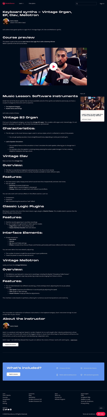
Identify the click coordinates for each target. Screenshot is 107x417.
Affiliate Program (60, 399)
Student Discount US (35, 401)
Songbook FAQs (85, 397)
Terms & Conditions (87, 401)
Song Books (6, 399)
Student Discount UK (35, 399)
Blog (30, 395)
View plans (32, 3)
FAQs (82, 395)
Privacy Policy (85, 403)
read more (74, 340)
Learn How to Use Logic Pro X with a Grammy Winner (92, 115)
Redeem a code (85, 399)
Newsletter (32, 397)
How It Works (7, 395)
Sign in (102, 3)
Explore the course (10, 344)
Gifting (5, 403)
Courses (5, 397)
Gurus (4, 401)
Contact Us (58, 397)
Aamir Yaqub (14, 21)
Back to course (13, 374)
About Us (57, 395)
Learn (21, 3)
